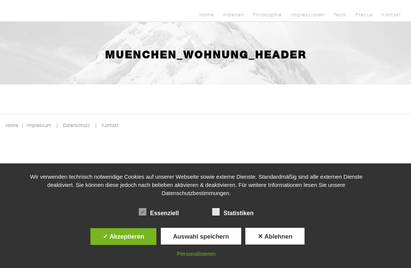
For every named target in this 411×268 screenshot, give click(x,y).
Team (340, 15)
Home (207, 15)
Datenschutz (76, 125)
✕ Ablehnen (275, 236)
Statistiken (233, 212)
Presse (364, 15)
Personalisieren (196, 254)
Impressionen (308, 15)
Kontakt (391, 15)
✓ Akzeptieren (123, 236)
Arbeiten (233, 15)
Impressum (39, 125)
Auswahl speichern (201, 236)
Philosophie (267, 15)
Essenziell (159, 212)
